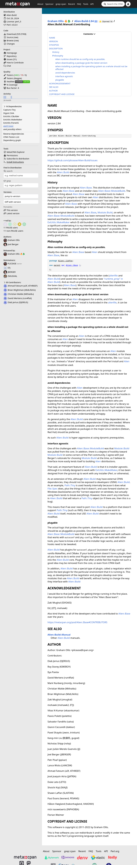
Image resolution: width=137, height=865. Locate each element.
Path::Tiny (69, 485)
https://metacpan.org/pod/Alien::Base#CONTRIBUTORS (77, 622)
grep (7, 180)
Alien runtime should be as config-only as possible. (80, 59)
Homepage (12, 53)
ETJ (6, 267)
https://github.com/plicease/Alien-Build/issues (72, 160)
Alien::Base (86, 187)
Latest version (13, 213)
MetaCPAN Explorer (16, 152)
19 (22, 75)
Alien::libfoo (65, 261)
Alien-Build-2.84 (84, 21)
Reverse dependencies (13, 133)
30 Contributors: (12, 282)
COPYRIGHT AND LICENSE (62, 94)
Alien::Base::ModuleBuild (111, 190)
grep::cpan (61, 4)
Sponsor (49, 4)
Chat (9, 65)
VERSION (53, 41)
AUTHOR (53, 90)
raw (15, 37)
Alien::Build (63, 172)
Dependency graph (12, 140)
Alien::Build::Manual (59, 634)
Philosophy (57, 55)
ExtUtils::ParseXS (11, 122)
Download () (16, 34)
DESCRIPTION (56, 48)
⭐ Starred (106, 21)
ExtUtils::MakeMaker (12, 119)
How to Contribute (15, 62)
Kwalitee (11, 81)
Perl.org (115, 851)
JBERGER (9, 272)
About (40, 4)
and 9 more (8, 126)
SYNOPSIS (54, 44)
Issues (9, 59)
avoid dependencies (65, 72)
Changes (11, 43)
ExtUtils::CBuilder (11, 116)
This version (12, 210)
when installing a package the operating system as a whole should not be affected (91, 68)
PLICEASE (9, 263)
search (8, 171)
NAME (52, 37)
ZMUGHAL (10, 276)
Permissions (12, 155)
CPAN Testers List (11, 137)
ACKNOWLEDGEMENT (59, 83)
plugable (59, 79)
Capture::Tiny (9, 109)
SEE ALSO (53, 87)
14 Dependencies (12, 106)
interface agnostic (64, 76)
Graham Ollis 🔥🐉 (14, 254)
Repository (11, 56)
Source (10, 37)
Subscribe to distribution (18, 158)
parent (57, 265)
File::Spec (53, 488)
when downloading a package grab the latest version (81, 62)
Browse (10, 40)
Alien (95, 197)
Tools (85, 4)
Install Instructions (15, 162)
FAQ (79, 4)
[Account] (128, 4)
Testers (10, 75)
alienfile (113, 275)
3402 (16, 75)
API (92, 4)
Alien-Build (12, 15)
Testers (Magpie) (14, 78)
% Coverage (12, 84)
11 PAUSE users (10, 227)
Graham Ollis (11, 240)
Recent (71, 4)
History (55, 52)
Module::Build (105, 212)
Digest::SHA (8, 113)
